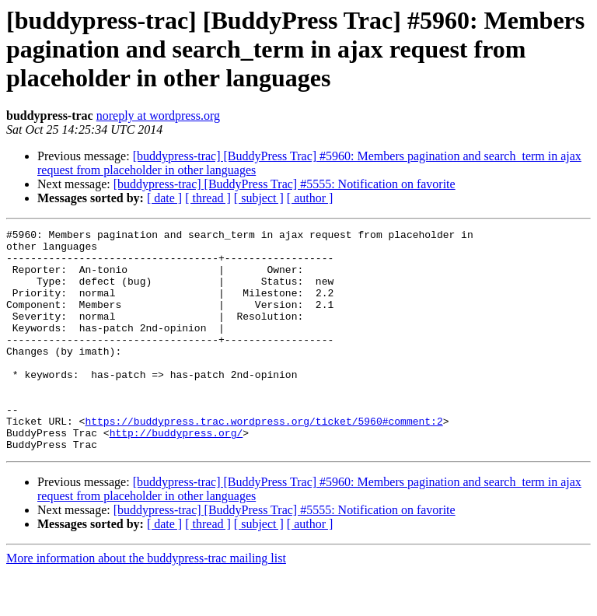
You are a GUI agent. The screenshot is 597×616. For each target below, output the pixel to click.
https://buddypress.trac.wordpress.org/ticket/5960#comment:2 (263, 460)
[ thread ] (208, 198)
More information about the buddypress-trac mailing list (146, 602)
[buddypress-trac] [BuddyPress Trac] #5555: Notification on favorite (284, 184)
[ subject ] (259, 198)
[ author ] (310, 198)
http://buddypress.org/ (176, 474)
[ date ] (164, 198)
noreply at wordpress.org (158, 115)
